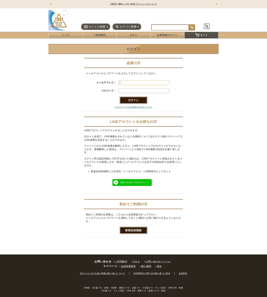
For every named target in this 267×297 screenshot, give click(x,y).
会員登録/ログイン (167, 35)
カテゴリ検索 (126, 26)
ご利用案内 (99, 35)
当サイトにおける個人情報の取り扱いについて (102, 273)
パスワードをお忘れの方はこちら (133, 107)
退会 (159, 266)
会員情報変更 (128, 266)
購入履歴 (146, 266)
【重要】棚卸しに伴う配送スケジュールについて (133, 4)
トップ (65, 35)
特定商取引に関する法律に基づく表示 (152, 273)
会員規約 (183, 273)
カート (201, 35)
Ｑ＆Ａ (133, 35)
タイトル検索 (95, 26)
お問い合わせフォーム (158, 261)
